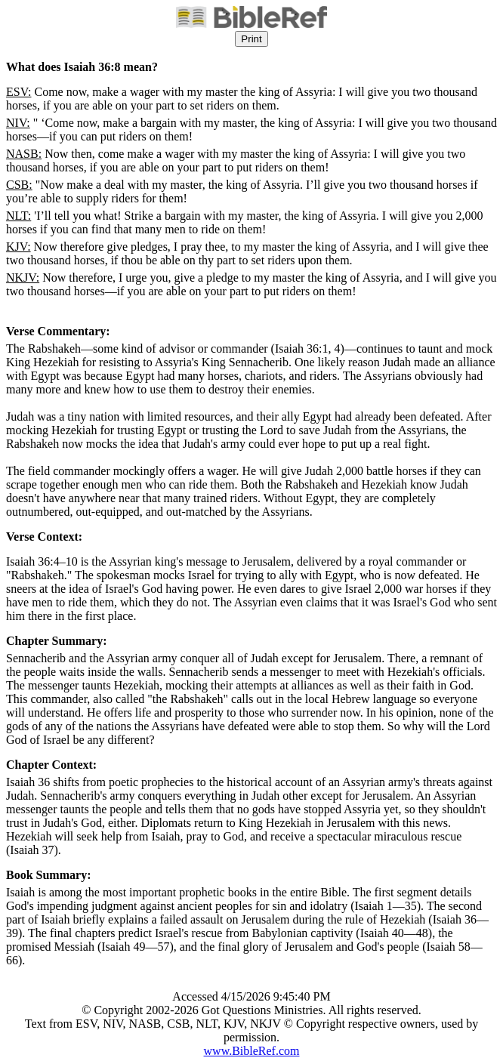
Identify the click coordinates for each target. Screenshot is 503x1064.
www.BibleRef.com (252, 1050)
